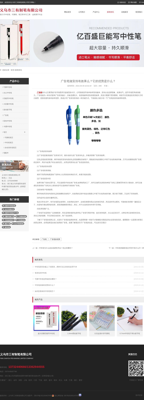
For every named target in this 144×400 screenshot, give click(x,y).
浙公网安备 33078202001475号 (66, 396)
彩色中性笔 (7, 121)
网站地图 (133, 2)
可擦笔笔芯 (8, 137)
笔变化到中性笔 (89, 273)
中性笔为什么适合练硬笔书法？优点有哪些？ (56, 248)
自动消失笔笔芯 (10, 148)
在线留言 (124, 12)
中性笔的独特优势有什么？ (89, 285)
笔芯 (14, 131)
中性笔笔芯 (8, 143)
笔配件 (5, 153)
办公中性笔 (7, 93)
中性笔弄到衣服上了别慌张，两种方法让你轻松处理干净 (89, 267)
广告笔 (5, 115)
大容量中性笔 (8, 104)
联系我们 (139, 12)
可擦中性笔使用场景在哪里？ (89, 279)
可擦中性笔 (7, 87)
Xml (142, 2)
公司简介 (81, 12)
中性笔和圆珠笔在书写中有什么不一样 (129, 248)
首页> (13, 70)
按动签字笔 (7, 110)
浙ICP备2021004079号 (42, 396)
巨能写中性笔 (8, 98)
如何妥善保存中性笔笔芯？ (89, 291)
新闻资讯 (110, 12)
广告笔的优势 (55, 239)
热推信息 (123, 2)
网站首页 (67, 12)
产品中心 (96, 12)
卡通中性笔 (7, 126)
